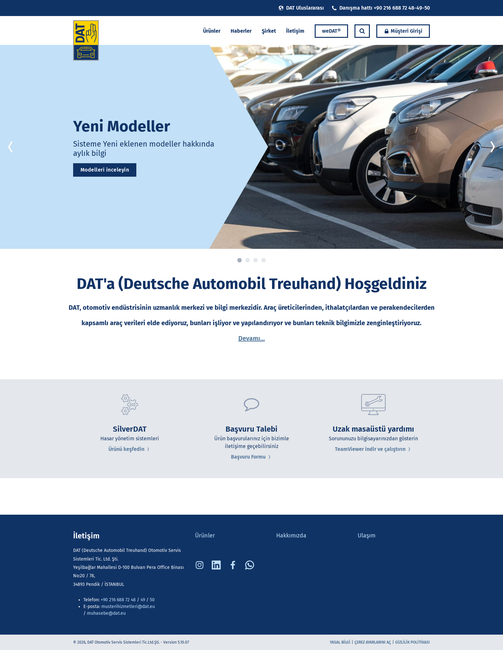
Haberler (241, 31)
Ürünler (211, 31)
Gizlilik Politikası (412, 642)
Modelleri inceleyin (105, 170)
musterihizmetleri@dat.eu (128, 606)
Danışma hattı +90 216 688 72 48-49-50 (381, 8)
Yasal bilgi (340, 642)
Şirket (269, 31)
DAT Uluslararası (301, 8)
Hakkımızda (291, 535)
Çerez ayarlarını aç (372, 642)
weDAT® (331, 31)
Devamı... (251, 338)
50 (152, 600)
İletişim (295, 31)
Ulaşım (366, 535)
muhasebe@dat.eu (106, 613)
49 (143, 600)
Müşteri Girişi (403, 31)
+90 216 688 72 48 (118, 600)
